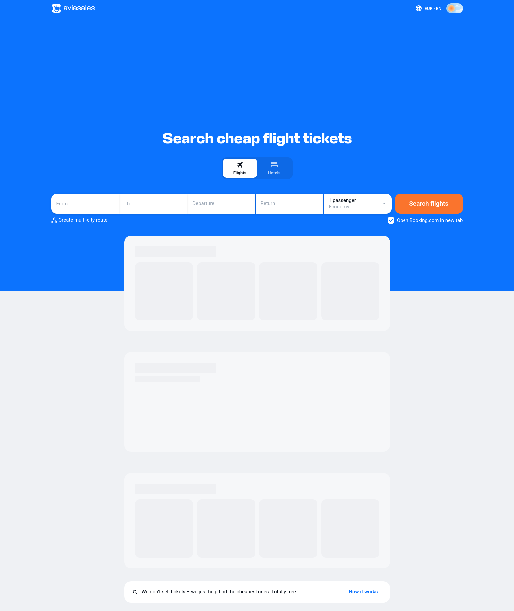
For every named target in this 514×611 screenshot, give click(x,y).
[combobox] (85, 204)
